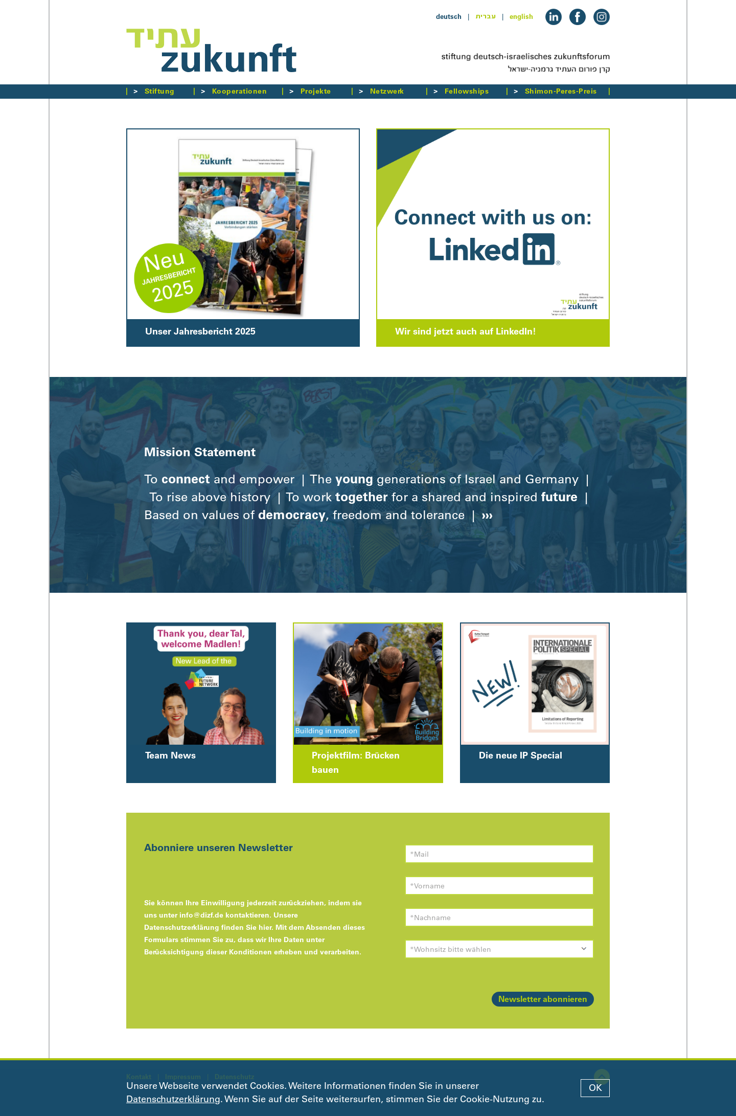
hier (265, 927)
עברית (485, 16)
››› (485, 514)
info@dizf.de (201, 915)
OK (595, 1087)
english (521, 16)
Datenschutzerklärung (173, 1099)
